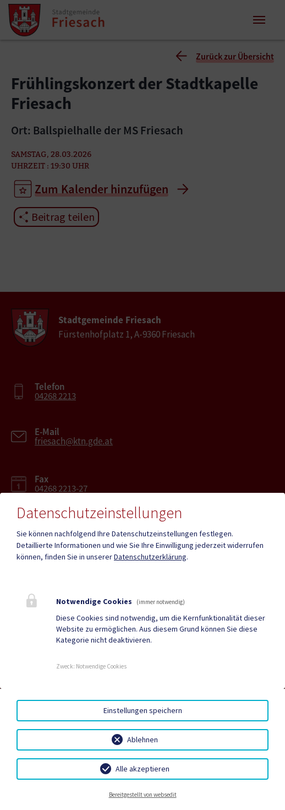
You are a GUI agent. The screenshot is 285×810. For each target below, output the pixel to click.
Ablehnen (142, 739)
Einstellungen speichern (142, 710)
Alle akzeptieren (142, 769)
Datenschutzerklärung (150, 557)
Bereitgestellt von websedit (143, 794)
